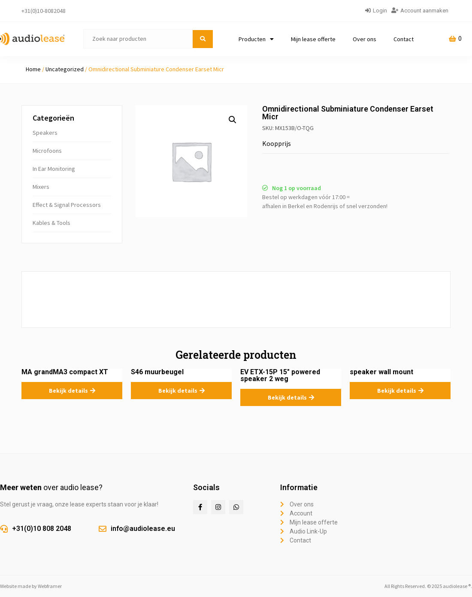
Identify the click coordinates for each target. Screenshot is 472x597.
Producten (256, 39)
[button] (232, 119)
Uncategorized (64, 69)
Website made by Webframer (31, 586)
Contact (403, 39)
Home (33, 69)
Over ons (364, 39)
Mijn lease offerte (313, 39)
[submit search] (203, 39)
